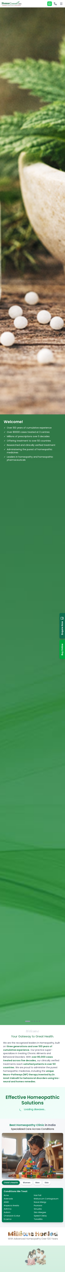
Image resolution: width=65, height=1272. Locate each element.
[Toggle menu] (61, 3)
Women (26, 1182)
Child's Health (11, 1182)
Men (37, 1182)
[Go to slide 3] (34, 1021)
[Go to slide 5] (39, 1021)
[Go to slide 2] (32, 1021)
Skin (47, 1182)
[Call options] (55, 3)
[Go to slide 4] (37, 1021)
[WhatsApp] (49, 3)
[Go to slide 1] (27, 1021)
